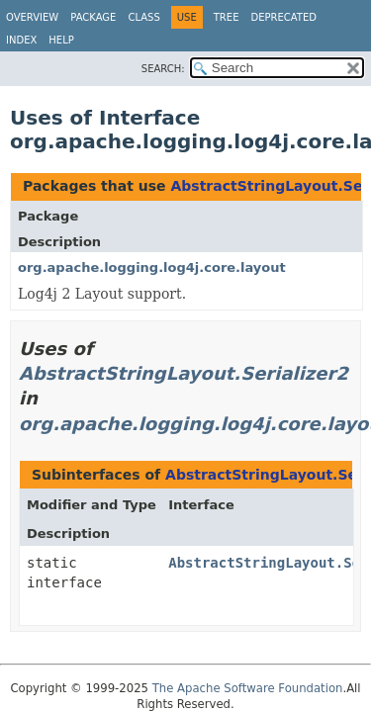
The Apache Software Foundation (247, 688)
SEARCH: (163, 68)
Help (60, 40)
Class (143, 17)
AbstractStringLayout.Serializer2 (183, 373)
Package (93, 17)
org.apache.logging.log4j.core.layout (152, 267)
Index (21, 40)
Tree (226, 17)
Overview (32, 17)
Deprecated (283, 17)
